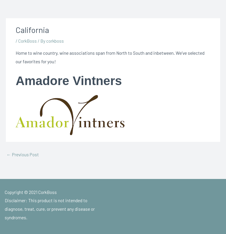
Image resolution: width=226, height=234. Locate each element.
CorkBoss (27, 41)
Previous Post (22, 154)
